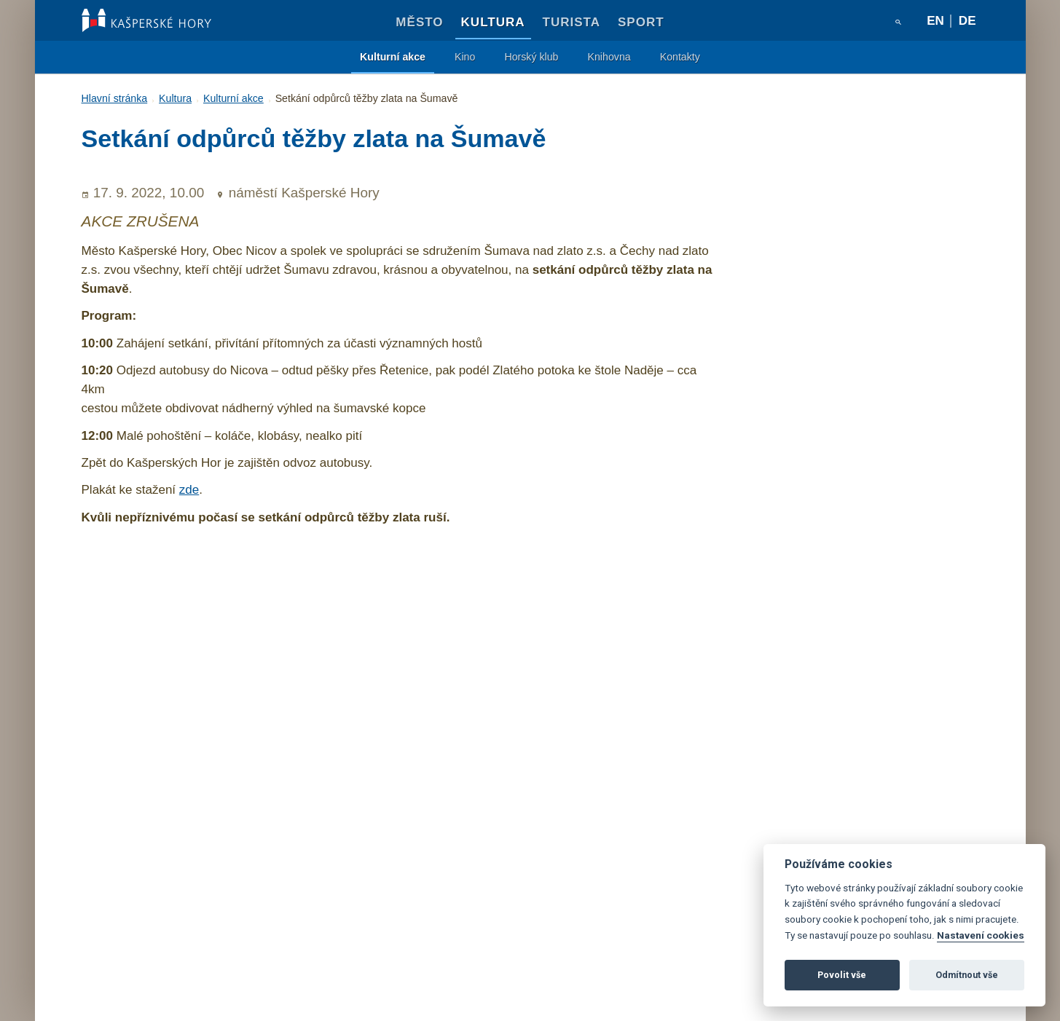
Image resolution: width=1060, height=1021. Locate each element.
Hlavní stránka (115, 98)
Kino (465, 57)
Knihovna (609, 57)
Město (419, 22)
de (967, 21)
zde (189, 490)
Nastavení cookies (980, 935)
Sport (641, 22)
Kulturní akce (392, 57)
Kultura (493, 22)
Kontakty (680, 57)
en (935, 21)
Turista (571, 22)
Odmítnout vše (966, 974)
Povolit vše (841, 974)
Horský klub (531, 57)
